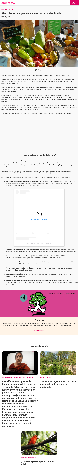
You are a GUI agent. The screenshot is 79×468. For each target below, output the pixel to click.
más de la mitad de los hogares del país (56, 81)
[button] (8, 3)
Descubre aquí (39, 331)
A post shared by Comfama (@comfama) (39, 243)
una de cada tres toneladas (9, 81)
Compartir (39, 70)
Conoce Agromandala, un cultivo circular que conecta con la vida (41, 258)
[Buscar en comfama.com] (66, 3)
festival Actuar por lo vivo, (34, 105)
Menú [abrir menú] (73, 2)
